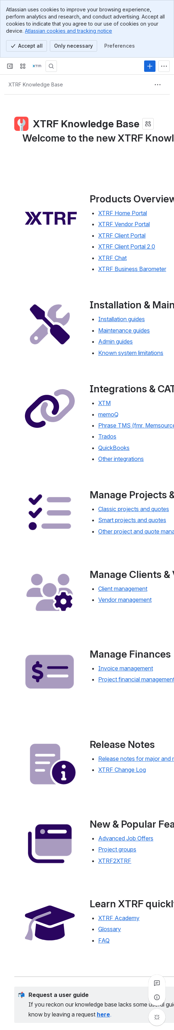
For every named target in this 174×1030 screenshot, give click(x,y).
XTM (104, 403)
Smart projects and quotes (132, 520)
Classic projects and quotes (133, 509)
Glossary (109, 929)
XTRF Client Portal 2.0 (126, 246)
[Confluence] (37, 66)
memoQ (108, 414)
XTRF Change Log (122, 769)
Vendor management (125, 600)
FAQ (104, 940)
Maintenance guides (124, 330)
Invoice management (125, 668)
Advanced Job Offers (125, 838)
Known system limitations (130, 352)
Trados (107, 436)
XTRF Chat (112, 257)
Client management (122, 588)
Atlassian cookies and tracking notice (68, 31)
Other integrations (121, 458)
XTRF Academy (118, 918)
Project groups (117, 849)
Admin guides (115, 341)
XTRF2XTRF (114, 860)
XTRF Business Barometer (132, 268)
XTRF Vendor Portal (124, 224)
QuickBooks (114, 447)
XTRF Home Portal (122, 213)
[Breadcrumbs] (36, 84)
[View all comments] (157, 983)
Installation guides (121, 319)
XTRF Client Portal (122, 235)
